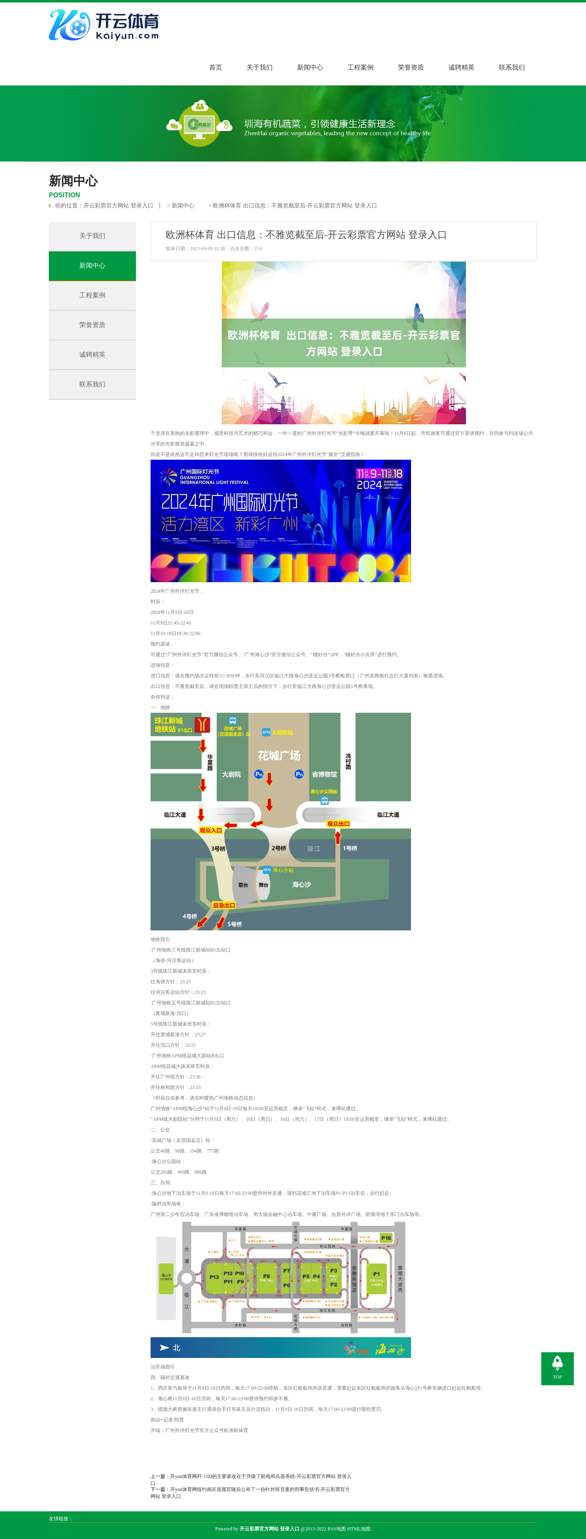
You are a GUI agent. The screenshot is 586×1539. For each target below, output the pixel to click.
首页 (215, 67)
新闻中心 (310, 67)
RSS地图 (337, 1529)
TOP (557, 1377)
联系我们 (512, 67)
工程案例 (361, 67)
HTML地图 (359, 1529)
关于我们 (260, 67)
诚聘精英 (461, 67)
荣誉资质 (411, 67)
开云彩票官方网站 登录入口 (118, 206)
